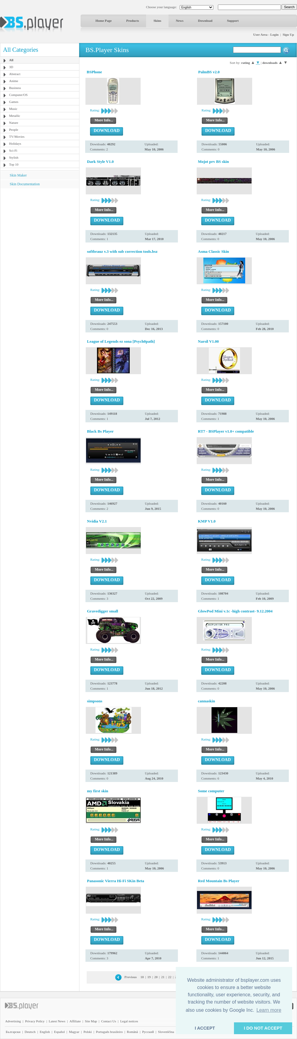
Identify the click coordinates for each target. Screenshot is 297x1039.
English (45, 1032)
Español (59, 1032)
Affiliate (75, 1021)
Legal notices (129, 1021)
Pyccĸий (148, 1032)
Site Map (91, 1021)
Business (15, 88)
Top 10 (13, 164)
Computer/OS (18, 95)
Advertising (13, 1021)
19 (149, 977)
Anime (13, 81)
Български (13, 1032)
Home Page (103, 20)
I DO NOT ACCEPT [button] (263, 1028)
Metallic (14, 115)
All (11, 60)
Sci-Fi (13, 150)
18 (142, 977)
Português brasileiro (109, 1032)
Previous (131, 977)
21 (163, 977)
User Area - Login (266, 34)
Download (205, 20)
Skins (157, 20)
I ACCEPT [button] (205, 1028)
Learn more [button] (268, 1010)
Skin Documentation (25, 184)
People (13, 129)
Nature (13, 122)
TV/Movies (17, 136)
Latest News (57, 1021)
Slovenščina (166, 1032)
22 (169, 977)
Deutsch (30, 1032)
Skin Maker (18, 175)
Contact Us (108, 1021)
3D (11, 67)
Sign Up (288, 34)
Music (13, 108)
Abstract (14, 74)
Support (233, 20)
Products (132, 20)
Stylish (13, 157)
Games (13, 102)
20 (156, 977)
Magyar (74, 1032)
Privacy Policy (35, 1021)
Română (132, 1032)
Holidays (15, 143)
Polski (87, 1032)
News (179, 20)
